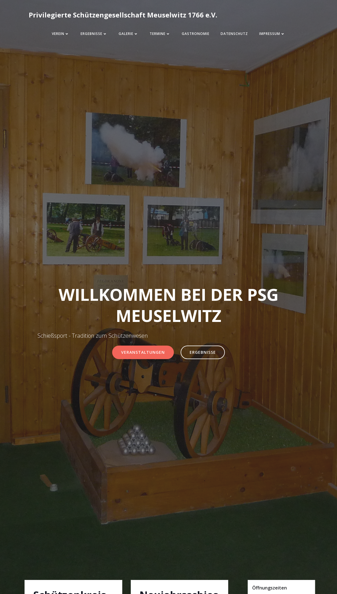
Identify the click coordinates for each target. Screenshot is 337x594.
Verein (60, 33)
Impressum (272, 33)
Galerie (128, 33)
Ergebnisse (94, 33)
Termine (160, 33)
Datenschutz (234, 33)
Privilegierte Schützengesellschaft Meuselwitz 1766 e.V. (123, 14)
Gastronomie (195, 33)
